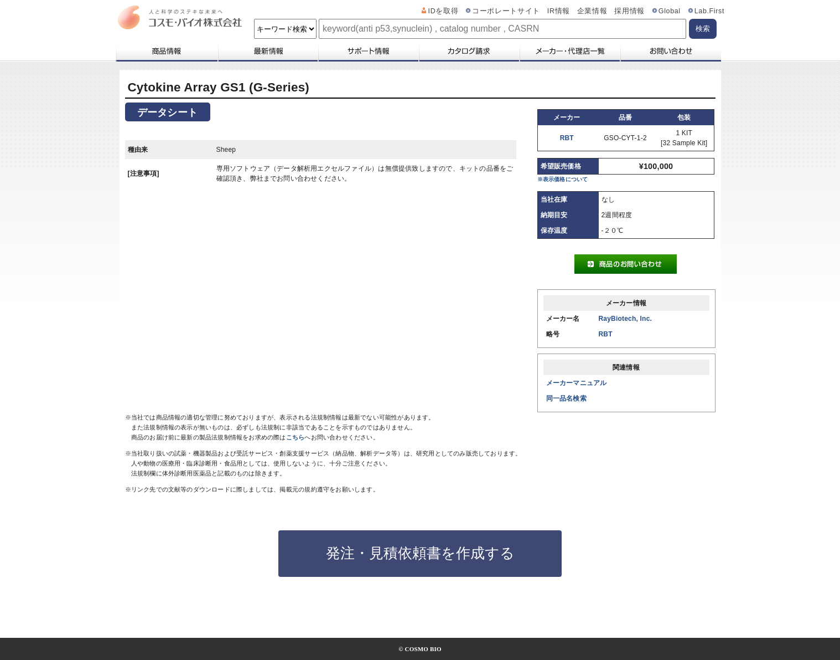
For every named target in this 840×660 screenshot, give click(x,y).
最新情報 (267, 51)
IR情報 (558, 11)
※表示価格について (562, 179)
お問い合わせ (670, 51)
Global (669, 11)
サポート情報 (368, 51)
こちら (295, 437)
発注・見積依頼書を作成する (420, 553)
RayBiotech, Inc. (625, 319)
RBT (567, 138)
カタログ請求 (468, 51)
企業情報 (592, 11)
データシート (167, 112)
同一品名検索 (566, 398)
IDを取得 (443, 11)
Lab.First (709, 11)
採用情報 (629, 11)
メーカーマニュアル (576, 383)
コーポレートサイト (506, 11)
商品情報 (166, 51)
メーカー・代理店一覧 (569, 51)
